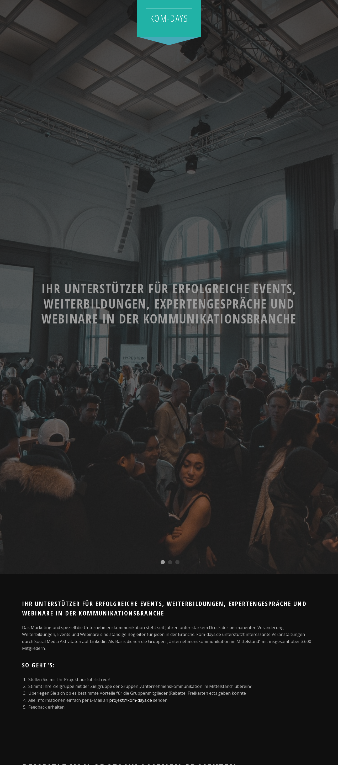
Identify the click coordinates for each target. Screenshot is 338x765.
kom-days (169, 18)
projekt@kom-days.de (130, 700)
